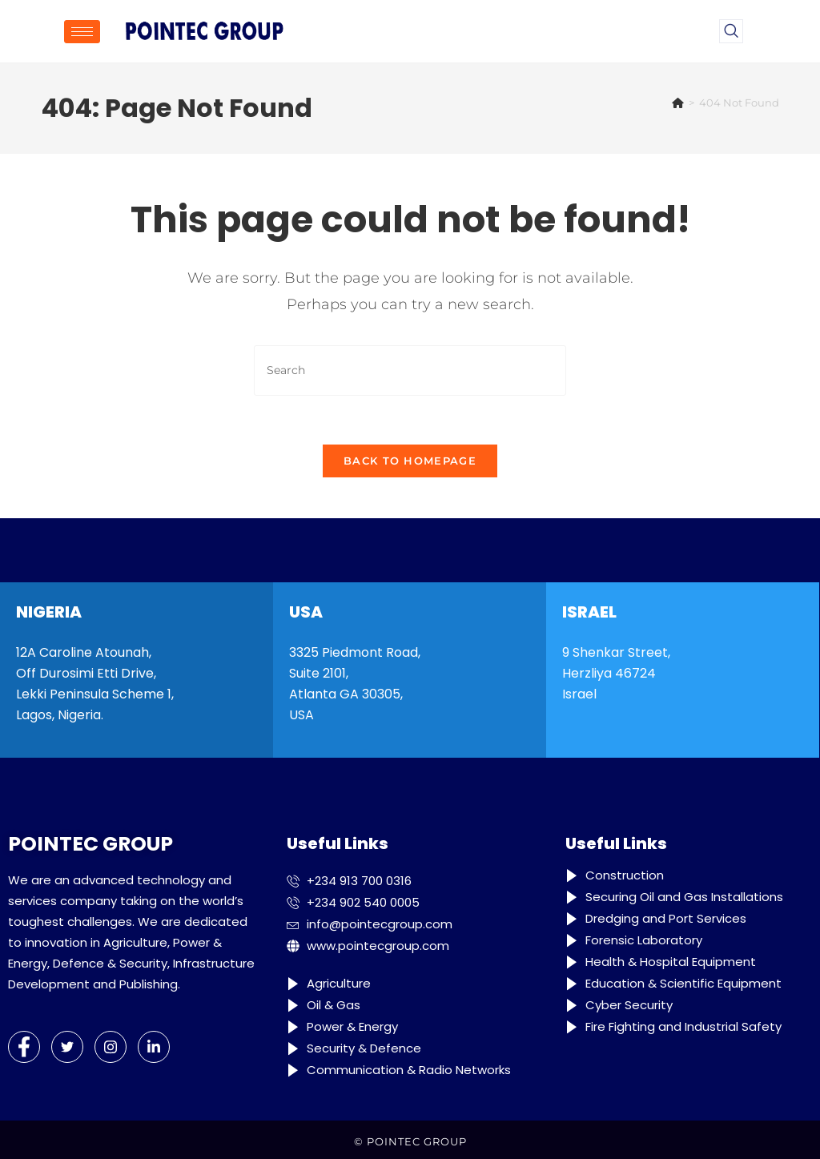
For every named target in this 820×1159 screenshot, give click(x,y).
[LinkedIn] (154, 1047)
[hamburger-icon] (82, 31)
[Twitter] (67, 1047)
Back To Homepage (410, 460)
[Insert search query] (410, 370)
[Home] (678, 102)
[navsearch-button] (731, 31)
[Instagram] (110, 1047)
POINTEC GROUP (417, 1141)
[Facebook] (24, 1047)
